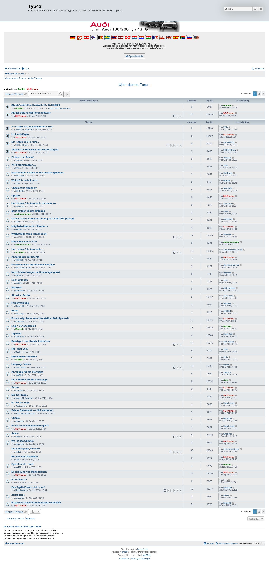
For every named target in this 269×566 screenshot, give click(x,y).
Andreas (227, 303)
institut (226, 365)
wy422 (18, 452)
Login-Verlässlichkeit (23, 326)
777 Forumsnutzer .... (23, 164)
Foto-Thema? (19, 479)
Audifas (18, 283)
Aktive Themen (35, 78)
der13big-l (19, 314)
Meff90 (18, 275)
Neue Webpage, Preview (25, 448)
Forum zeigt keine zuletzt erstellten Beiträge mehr (40, 318)
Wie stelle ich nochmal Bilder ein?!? (32, 126)
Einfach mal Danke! (22, 157)
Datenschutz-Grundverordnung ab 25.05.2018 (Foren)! (43, 218)
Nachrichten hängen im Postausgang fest (35, 272)
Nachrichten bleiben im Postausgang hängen (37, 172)
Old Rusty (19, 176)
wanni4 (18, 229)
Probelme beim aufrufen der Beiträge (33, 264)
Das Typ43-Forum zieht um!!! (28, 487)
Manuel (226, 181)
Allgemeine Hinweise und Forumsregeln (34, 149)
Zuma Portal (142, 549)
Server (15, 387)
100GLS (19, 260)
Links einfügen (20, 134)
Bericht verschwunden (24, 456)
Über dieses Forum (134, 85)
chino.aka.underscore (25, 413)
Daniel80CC (228, 142)
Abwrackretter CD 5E (233, 250)
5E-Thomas (32, 89)
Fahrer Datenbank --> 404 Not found (32, 410)
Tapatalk (16, 333)
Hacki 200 (19, 306)
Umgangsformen (21, 364)
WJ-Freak (20, 252)
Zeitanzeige (18, 494)
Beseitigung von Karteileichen (29, 471)
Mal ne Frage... (20, 395)
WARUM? (16, 287)
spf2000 (227, 311)
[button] (263, 93)
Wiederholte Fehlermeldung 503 (30, 425)
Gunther (21, 89)
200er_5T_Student (23, 130)
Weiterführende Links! (24, 180)
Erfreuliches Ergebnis (24, 356)
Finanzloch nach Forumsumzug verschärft (36, 502)
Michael (19, 329)
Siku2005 (19, 191)
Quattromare (21, 406)
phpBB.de (147, 555)
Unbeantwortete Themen (15, 78)
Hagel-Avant (229, 403)
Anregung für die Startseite (27, 372)
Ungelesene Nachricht (24, 187)
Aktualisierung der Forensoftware (31, 112)
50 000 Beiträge (20, 402)
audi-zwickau (229, 288)
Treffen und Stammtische (59, 108)
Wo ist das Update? (22, 441)
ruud (17, 459)
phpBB (125, 552)
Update (15, 195)
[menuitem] (25, 68)
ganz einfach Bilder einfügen (28, 210)
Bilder (14, 310)
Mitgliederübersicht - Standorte (29, 226)
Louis (225, 211)
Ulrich (18, 352)
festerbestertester (231, 449)
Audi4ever (20, 206)
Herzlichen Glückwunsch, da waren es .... (35, 203)
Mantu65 (227, 503)
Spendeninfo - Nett (22, 464)
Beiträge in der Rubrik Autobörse (30, 341)
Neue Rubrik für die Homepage (29, 379)
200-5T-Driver (21, 145)
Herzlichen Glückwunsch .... (27, 249)
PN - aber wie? (19, 349)
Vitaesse (19, 160)
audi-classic (228, 342)
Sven (225, 380)
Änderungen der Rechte (25, 257)
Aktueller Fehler (20, 295)
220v (225, 127)
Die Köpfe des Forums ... (25, 141)
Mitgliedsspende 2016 (24, 241)
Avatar (15, 433)
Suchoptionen (19, 280)
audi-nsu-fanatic (23, 214)
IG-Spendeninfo (135, 56)
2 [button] (259, 93)
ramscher (19, 421)
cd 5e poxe (228, 296)
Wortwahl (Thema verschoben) (29, 233)
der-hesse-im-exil (23, 268)
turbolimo (19, 291)
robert (18, 436)
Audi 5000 (20, 337)
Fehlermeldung (20, 303)
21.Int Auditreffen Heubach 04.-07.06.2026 (35, 105)
